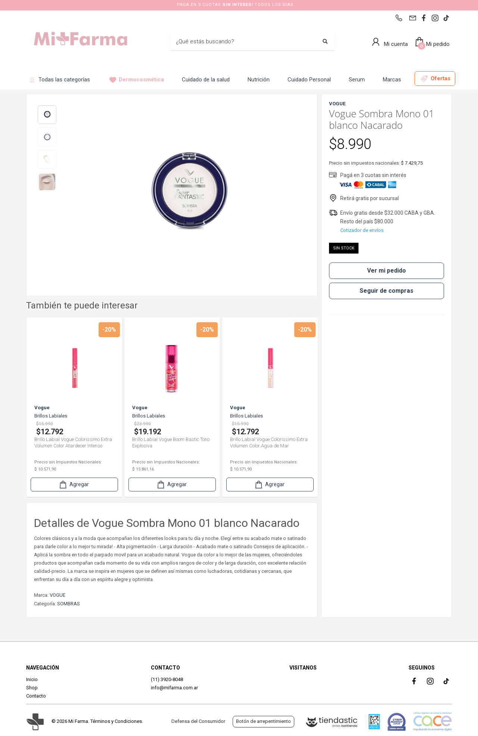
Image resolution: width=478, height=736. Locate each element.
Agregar (73, 484)
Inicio (32, 679)
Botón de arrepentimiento (263, 721)
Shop (32, 687)
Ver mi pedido (386, 270)
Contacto (36, 696)
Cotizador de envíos (362, 230)
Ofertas (435, 78)
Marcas (392, 79)
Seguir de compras (386, 290)
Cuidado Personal (309, 79)
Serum (357, 79)
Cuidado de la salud (206, 79)
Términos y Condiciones (116, 721)
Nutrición (259, 79)
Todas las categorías (59, 79)
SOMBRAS (68, 603)
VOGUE (57, 595)
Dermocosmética (136, 79)
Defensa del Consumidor (198, 721)
